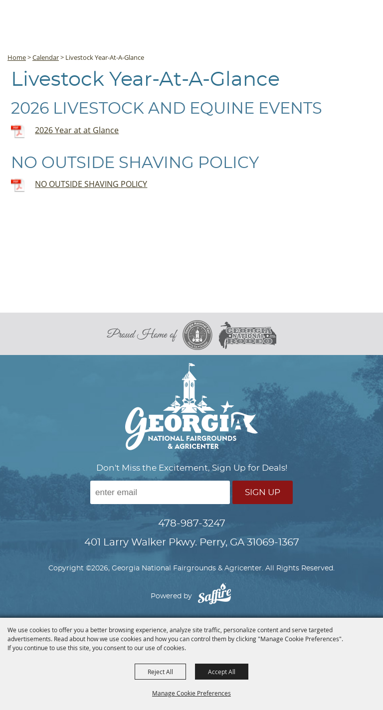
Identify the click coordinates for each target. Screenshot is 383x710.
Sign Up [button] (262, 492)
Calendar (45, 57)
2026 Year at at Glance (77, 130)
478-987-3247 (191, 524)
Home (16, 57)
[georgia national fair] (201, 335)
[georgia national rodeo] (247, 335)
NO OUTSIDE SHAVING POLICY (91, 183)
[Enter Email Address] (160, 492)
